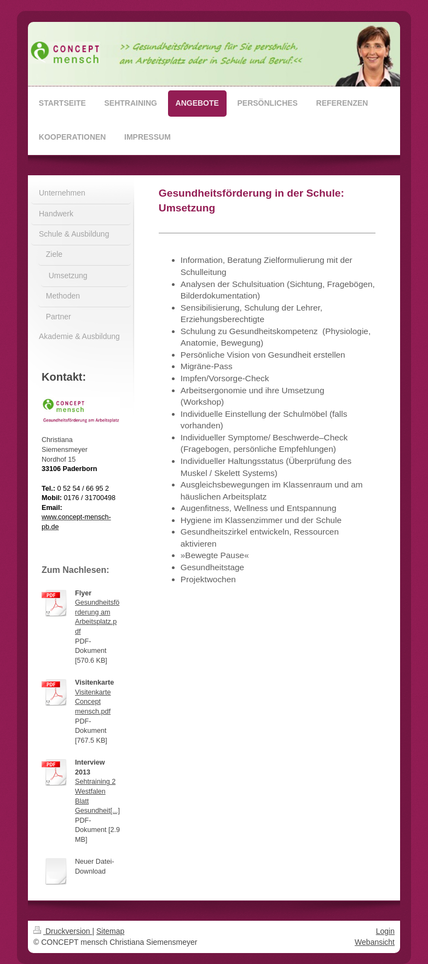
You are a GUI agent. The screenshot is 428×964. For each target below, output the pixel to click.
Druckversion (62, 931)
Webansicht (375, 942)
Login (385, 931)
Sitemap (110, 931)
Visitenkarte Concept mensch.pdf (93, 701)
